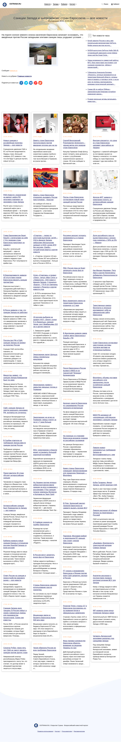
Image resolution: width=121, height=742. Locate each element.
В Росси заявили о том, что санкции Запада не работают (15, 311)
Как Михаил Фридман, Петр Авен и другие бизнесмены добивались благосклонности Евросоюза (105, 274)
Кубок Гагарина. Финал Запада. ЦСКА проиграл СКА (105, 484)
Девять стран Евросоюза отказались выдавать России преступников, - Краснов (45, 197)
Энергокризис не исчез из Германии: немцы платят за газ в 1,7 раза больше (44, 419)
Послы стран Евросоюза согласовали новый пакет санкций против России (73, 199)
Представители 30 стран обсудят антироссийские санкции (13, 475)
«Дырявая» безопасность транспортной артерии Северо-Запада (103, 545)
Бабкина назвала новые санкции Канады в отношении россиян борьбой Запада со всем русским (15, 544)
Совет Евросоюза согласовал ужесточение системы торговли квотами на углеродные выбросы (105, 346)
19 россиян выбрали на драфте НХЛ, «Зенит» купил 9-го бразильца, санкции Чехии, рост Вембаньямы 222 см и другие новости (45, 322)
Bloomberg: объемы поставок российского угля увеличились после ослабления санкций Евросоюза (105, 382)
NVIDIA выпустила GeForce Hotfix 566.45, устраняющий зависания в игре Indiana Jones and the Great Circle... (103, 53)
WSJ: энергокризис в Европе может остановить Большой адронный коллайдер (45, 452)
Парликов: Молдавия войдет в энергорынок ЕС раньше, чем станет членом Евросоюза (75, 539)
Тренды (56, 4)
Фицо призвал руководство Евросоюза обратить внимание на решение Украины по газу (74, 644)
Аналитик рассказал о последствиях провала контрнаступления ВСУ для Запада (104, 579)
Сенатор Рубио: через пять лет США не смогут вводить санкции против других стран (15, 650)
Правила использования (45, 731)
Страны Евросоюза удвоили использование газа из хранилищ (45, 587)
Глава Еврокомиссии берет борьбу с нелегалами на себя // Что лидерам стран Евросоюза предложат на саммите (15, 240)
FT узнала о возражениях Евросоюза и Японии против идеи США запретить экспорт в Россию (75, 574)
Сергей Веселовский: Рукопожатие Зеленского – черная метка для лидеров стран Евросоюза (74, 144)
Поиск (104, 4)
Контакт (72, 4)
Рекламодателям (79, 731)
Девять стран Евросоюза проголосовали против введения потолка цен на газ (45, 143)
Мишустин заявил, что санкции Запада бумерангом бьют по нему (15, 377)
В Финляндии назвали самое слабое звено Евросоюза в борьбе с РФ (75, 335)
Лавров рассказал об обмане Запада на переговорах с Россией (105, 512)
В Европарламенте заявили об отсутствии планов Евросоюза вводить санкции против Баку (15, 278)
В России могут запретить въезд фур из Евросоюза (44, 556)
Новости (47, 4)
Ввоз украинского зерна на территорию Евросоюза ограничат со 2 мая (74, 303)
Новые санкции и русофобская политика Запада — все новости (12, 143)
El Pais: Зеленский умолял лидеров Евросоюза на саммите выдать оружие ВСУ (75, 505)
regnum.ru (13, 70)
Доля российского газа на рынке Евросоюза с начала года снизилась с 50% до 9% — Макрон (105, 239)
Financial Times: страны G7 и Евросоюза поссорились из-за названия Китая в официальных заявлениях (75, 609)
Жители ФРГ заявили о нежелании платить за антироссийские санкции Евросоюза (103, 200)
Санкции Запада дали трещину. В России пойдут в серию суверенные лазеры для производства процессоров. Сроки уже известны (15, 614)
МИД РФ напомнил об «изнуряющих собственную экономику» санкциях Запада (105, 417)
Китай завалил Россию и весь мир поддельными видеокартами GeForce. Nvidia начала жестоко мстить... (102, 43)
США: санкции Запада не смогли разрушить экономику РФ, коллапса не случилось (15, 410)
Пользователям (67, 731)
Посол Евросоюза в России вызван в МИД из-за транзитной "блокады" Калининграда (74, 371)
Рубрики (64, 4)
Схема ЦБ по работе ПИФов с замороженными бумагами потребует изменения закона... (102, 91)
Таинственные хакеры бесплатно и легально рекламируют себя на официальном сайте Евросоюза (102, 310)
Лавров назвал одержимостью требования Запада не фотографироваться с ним (104, 451)
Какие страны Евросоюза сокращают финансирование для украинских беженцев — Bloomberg (75, 472)
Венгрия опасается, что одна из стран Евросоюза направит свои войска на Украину (105, 144)
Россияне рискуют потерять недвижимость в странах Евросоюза (74, 238)
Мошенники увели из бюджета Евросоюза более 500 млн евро (44, 617)
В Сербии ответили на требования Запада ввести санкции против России (14, 442)
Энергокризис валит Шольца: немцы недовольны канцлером (45, 357)
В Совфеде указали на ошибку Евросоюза (42, 523)
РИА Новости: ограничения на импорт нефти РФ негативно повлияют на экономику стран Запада (14, 198)
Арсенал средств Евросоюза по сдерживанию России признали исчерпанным (75, 405)
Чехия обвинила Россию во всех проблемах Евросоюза (44, 649)
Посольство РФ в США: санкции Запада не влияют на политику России (14, 342)
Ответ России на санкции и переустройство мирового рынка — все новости (14, 578)
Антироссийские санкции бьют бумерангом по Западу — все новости (15, 508)
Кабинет (115, 4)
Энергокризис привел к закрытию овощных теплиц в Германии (45, 387)
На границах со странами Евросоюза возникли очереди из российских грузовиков (75, 438)
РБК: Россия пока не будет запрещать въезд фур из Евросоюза (74, 270)
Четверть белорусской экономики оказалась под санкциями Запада (103, 638)
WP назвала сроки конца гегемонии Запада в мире (103, 612)
